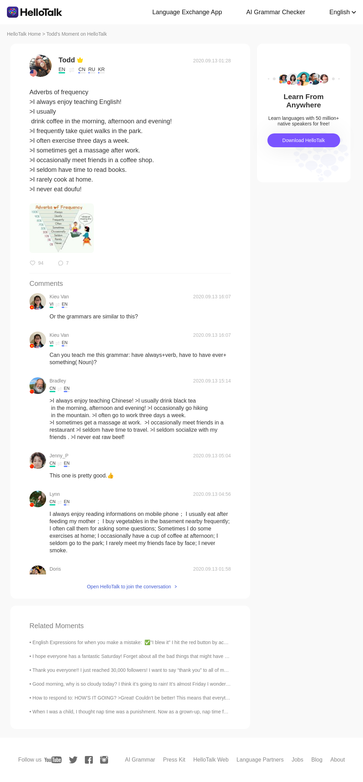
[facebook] (89, 760)
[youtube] (53, 759)
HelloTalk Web (211, 760)
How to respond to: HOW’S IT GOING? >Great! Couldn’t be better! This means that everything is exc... (143, 698)
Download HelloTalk (303, 140)
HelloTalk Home (24, 34)
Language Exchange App (187, 12)
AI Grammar (140, 760)
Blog (316, 760)
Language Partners (260, 760)
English (339, 12)
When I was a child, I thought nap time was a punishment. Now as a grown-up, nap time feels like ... (140, 711)
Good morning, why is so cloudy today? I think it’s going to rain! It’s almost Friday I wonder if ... (134, 684)
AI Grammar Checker (275, 12)
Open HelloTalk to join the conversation (129, 586)
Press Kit (174, 760)
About (337, 760)
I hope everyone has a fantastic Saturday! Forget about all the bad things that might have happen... (139, 656)
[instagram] (104, 760)
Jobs (297, 760)
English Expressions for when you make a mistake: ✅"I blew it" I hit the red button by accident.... (137, 642)
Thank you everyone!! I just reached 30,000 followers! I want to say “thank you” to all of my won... (137, 670)
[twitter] (73, 760)
